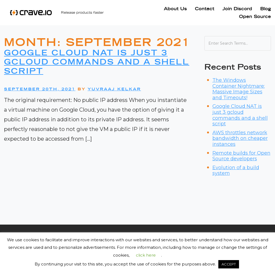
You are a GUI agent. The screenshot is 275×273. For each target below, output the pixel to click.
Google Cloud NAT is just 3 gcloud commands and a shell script (96, 62)
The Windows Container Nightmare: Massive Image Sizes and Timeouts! (238, 89)
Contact (204, 8)
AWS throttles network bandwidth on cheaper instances (240, 138)
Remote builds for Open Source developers (241, 156)
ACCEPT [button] (229, 264)
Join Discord (237, 8)
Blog (265, 8)
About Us (175, 8)
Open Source (255, 16)
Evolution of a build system (235, 170)
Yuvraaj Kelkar (114, 89)
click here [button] (146, 255)
